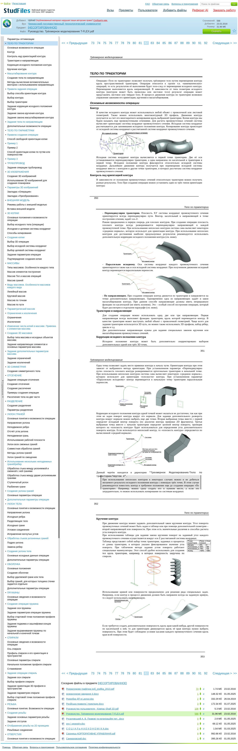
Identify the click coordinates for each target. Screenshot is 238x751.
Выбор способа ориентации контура (26, 93)
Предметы (126, 10)
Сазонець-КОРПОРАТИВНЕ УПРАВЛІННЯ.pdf (90, 733)
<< (63, 43)
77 (116, 43)
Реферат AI (200, 10)
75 (104, 43)
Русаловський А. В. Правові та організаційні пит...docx (95, 718)
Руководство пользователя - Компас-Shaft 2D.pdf (92, 708)
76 (110, 43)
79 (128, 43)
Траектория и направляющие (23, 60)
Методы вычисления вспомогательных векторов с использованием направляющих (30, 83)
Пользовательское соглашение (71, 747)
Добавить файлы (175, 10)
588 (196, 713)
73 (92, 43)
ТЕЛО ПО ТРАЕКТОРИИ (20, 43)
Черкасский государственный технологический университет (64, 23)
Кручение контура (16, 69)
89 (188, 43)
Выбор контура (15, 97)
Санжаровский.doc (76, 738)
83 (152, 43)
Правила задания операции (22, 89)
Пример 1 (12, 143)
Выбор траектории (17, 102)
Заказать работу (224, 10)
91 (199, 43)
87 (176, 43)
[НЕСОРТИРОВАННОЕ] (42, 27)
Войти (7, 3)
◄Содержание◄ (2, 94)
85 (164, 43)
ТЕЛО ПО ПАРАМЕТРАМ (20, 130)
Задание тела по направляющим (24, 122)
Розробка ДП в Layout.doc (80, 699)
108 (196, 708)
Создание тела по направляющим (25, 77)
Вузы (110, 10)
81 (140, 43)
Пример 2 (12, 147)
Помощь (6, 747)
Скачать (216, 31)
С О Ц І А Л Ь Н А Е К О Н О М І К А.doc (87, 728)
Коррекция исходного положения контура (29, 65)
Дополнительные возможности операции (29, 126)
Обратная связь (160, 4)
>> (235, 43)
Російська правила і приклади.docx (85, 704)
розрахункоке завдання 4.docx (82, 694)
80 (134, 43)
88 (182, 43)
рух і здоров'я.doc (75, 723)
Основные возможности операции (25, 47)
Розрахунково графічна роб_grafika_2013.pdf (90, 689)
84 (158, 43)
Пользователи (147, 10)
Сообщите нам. (100, 20)
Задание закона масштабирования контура (30, 117)
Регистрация (19, 3)
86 (170, 43)
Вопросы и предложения (185, 4)
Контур (11, 52)
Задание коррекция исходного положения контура (29, 107)
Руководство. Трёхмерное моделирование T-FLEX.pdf (95, 713)
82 (146, 43)
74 (98, 43)
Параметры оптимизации (20, 39)
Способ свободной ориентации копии (27, 139)
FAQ (147, 4)
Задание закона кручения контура (25, 113)
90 (194, 43)
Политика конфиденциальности (104, 747)
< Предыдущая (77, 43)
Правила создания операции (22, 134)
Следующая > (222, 43)
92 (205, 43)
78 (122, 43)
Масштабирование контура (21, 73)
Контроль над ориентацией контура (26, 56)
